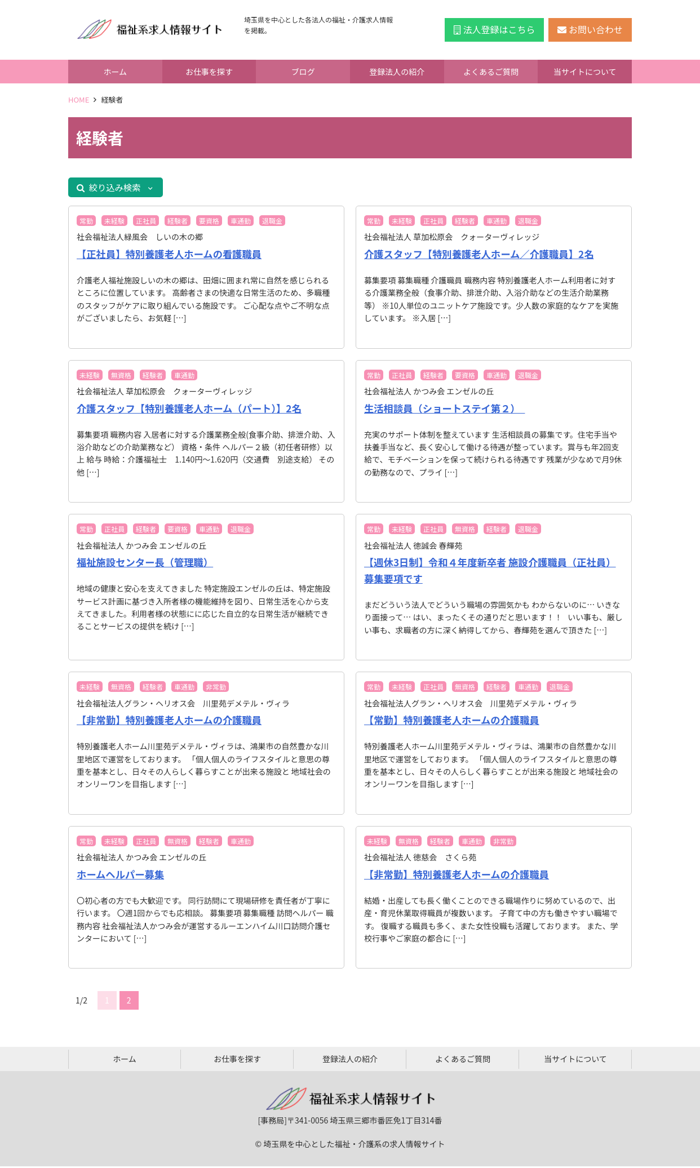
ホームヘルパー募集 (122, 876)
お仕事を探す (209, 71)
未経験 (114, 222)
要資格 (209, 222)
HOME (78, 99)
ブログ (303, 71)
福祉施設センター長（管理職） (148, 564)
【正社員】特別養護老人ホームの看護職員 (173, 255)
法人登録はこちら (494, 29)
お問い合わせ (590, 29)
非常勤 (216, 689)
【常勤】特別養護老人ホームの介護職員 (455, 721)
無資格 (121, 376)
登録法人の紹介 (396, 71)
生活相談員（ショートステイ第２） (447, 409)
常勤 (86, 222)
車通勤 (241, 222)
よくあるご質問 (491, 71)
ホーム (115, 71)
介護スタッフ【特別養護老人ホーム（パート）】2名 (194, 409)
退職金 (272, 222)
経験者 (177, 222)
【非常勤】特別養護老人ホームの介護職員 (173, 721)
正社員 (146, 222)
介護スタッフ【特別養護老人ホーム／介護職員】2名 (483, 255)
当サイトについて (585, 71)
